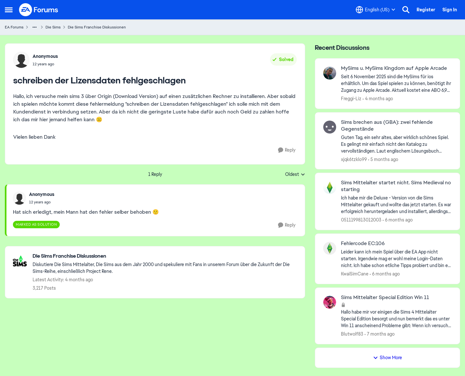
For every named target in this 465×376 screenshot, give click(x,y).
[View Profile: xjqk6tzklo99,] (329, 127)
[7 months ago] (380, 334)
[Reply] (287, 150)
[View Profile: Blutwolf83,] (329, 302)
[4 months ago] (378, 98)
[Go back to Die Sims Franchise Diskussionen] (165, 256)
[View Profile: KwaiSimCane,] (329, 248)
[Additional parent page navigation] (34, 27)
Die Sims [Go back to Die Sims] (53, 27)
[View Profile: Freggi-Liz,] (329, 73)
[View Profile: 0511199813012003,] (329, 187)
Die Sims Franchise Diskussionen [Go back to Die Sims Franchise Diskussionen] (97, 27)
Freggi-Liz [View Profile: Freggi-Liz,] (351, 99)
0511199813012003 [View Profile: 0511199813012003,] (361, 220)
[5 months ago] (383, 159)
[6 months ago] (398, 220)
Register (426, 10)
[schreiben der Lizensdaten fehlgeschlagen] (41, 202)
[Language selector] (375, 9)
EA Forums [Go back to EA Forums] (14, 27)
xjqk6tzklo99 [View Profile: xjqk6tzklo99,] (354, 159)
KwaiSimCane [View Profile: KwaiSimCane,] (354, 274)
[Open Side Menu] (9, 10)
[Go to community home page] (38, 9)
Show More (387, 357)
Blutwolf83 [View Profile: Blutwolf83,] (352, 334)
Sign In (449, 10)
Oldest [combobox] (295, 174)
